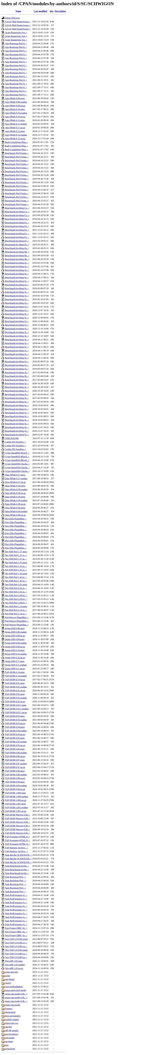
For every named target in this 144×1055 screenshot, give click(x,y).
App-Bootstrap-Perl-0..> (16, 43)
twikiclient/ (10, 1049)
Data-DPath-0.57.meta (15, 475)
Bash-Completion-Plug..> (16, 142)
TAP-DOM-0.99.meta (15, 782)
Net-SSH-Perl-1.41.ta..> (16, 570)
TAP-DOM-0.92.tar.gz (15, 701)
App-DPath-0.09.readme (16, 102)
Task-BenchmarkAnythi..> (17, 866)
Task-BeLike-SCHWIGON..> (18, 855)
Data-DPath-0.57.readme (16, 478)
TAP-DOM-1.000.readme (16, 796)
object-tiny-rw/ (11, 1023)
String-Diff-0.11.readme (16, 665)
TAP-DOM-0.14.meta (15, 672)
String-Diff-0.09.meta (14, 639)
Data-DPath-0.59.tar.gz (15, 504)
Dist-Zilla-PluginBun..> (15, 519)
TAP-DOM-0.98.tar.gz (15, 778)
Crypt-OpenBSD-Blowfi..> (17, 453)
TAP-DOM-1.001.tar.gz (15, 811)
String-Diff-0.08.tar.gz (15, 635)
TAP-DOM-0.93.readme (16, 720)
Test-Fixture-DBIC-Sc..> (16, 928)
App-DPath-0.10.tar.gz (15, 116)
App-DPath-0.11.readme (16, 124)
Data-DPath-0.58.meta (15, 486)
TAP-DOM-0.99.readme (16, 785)
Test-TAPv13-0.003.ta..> (16, 957)
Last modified (40, 11)
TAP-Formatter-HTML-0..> (17, 837)
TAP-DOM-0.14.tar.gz (15, 679)
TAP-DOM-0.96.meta (15, 749)
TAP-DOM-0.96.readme (16, 752)
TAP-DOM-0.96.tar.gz (15, 756)
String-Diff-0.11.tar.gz (15, 668)
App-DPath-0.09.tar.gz (15, 105)
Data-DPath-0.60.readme (16, 511)
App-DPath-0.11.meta (15, 120)
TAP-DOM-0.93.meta (15, 716)
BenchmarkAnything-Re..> (17, 252)
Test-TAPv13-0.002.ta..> (16, 946)
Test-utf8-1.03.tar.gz (14, 968)
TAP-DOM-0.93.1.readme (17, 709)
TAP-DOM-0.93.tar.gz (15, 723)
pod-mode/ (10, 1038)
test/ (7, 1045)
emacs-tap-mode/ (12, 1005)
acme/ (7, 975)
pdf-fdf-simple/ (12, 1030)
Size (52, 11)
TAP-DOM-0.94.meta (15, 727)
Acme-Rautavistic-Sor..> (16, 32)
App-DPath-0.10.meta (15, 109)
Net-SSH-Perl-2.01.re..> (16, 588)
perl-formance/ (11, 1034)
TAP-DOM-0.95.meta (15, 738)
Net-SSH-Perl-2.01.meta (16, 584)
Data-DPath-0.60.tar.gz (15, 515)
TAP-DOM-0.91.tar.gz (15, 690)
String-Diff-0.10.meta (14, 650)
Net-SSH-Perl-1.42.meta (16, 573)
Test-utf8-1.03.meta (14, 961)
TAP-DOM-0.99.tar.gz (15, 789)
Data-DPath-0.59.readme (16, 500)
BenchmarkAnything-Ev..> (17, 219)
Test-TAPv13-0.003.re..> (16, 954)
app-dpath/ (9, 979)
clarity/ (8, 983)
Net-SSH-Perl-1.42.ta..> (16, 581)
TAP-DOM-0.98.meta (15, 771)
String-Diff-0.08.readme (16, 632)
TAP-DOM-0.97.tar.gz (15, 767)
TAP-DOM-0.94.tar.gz (15, 734)
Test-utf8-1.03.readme (15, 964)
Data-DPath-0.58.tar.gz (15, 493)
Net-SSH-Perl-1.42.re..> (16, 577)
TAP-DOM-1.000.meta (15, 793)
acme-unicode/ (11, 972)
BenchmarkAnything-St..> (17, 274)
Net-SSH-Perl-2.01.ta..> (16, 592)
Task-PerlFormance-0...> (16, 895)
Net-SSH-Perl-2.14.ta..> (16, 614)
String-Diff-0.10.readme (16, 654)
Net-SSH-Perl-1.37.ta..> (16, 559)
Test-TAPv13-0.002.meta (16, 939)
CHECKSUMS (12, 438)
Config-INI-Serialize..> (15, 442)
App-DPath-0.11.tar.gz (15, 127)
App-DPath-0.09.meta (15, 98)
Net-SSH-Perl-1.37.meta (16, 551)
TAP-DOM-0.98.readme (16, 774)
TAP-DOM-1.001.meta (15, 804)
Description (60, 11)
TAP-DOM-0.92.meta (15, 694)
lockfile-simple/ (12, 1019)
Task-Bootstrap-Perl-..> (15, 877)
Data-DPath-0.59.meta (15, 497)
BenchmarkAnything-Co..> (17, 208)
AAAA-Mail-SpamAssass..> (18, 21)
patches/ (8, 1027)
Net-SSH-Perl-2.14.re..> (16, 610)
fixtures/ (8, 1008)
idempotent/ (10, 1012)
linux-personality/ (13, 1016)
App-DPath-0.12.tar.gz (15, 138)
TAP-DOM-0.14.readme (16, 676)
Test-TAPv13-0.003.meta (16, 950)
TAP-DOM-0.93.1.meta (15, 705)
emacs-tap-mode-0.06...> (16, 994)
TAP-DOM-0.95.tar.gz (15, 745)
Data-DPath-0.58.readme (16, 489)
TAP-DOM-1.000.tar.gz (15, 800)
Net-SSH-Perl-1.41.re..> (16, 566)
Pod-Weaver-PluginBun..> (17, 617)
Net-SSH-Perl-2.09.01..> (16, 595)
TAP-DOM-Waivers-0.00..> (17, 815)
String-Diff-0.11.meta (14, 661)
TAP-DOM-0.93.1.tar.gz (16, 712)
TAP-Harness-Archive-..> (16, 848)
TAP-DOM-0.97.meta (15, 760)
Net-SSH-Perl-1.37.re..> (16, 555)
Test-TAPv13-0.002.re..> (16, 943)
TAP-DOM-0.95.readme (16, 741)
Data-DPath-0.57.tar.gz (15, 482)
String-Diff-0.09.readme (16, 643)
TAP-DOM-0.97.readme (16, 763)
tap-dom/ (9, 1041)
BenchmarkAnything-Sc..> (17, 263)
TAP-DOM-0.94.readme (16, 731)
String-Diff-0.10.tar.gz (15, 657)
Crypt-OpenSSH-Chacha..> (17, 464)
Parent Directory (12, 18)
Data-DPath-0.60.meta (15, 508)
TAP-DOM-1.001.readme (16, 807)
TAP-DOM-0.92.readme (16, 698)
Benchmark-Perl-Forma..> (17, 153)
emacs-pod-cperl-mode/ (15, 990)
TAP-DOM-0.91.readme (16, 687)
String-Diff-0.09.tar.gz (15, 646)
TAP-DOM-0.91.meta (15, 683)
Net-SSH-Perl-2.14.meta (16, 606)
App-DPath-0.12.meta (15, 131)
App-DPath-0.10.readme (16, 113)
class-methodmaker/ (14, 986)
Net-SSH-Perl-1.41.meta (16, 562)
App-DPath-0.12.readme (16, 135)
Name (18, 11)
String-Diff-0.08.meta (14, 628)
